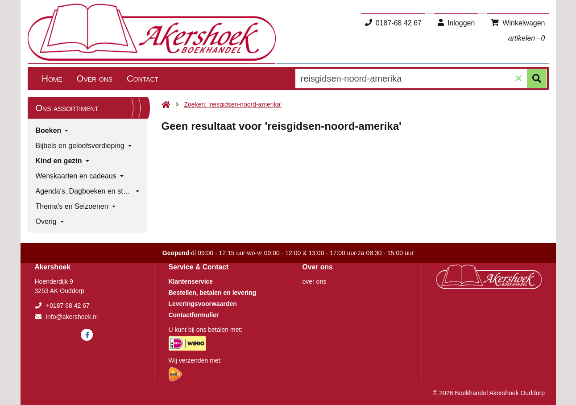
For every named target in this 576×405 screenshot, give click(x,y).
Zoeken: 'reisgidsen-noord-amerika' (233, 104)
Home (52, 78)
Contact (142, 78)
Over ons (94, 78)
